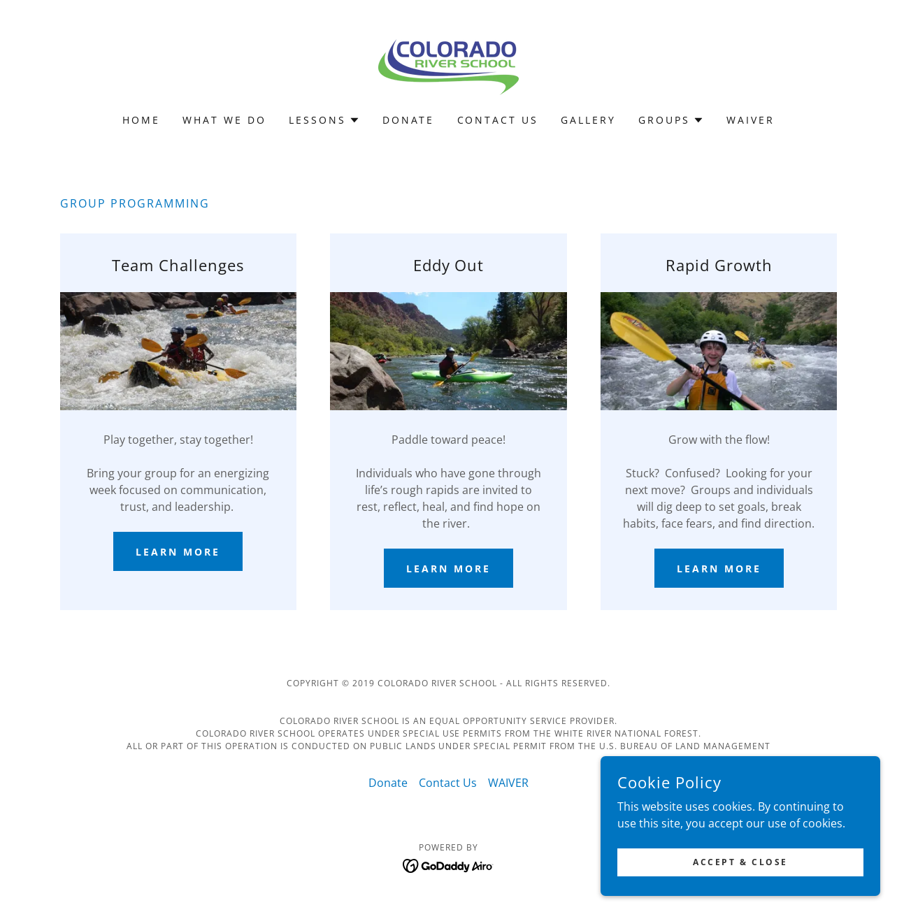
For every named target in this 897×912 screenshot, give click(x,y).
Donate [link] (408, 119)
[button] (324, 120)
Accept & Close (740, 891)
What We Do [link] (224, 119)
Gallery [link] (588, 119)
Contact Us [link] (498, 119)
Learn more (178, 551)
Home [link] (141, 119)
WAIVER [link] (750, 119)
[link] (448, 65)
